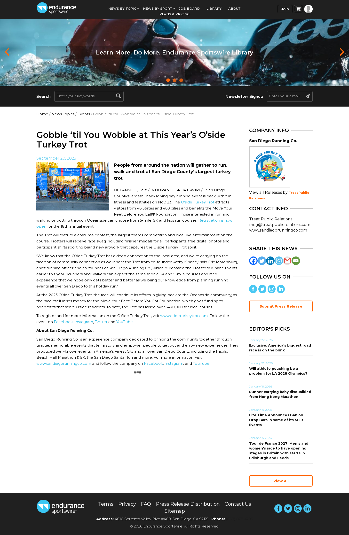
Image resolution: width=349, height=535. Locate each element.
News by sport (157, 8)
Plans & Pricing (174, 14)
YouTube (124, 321)
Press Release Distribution (188, 504)
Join (285, 9)
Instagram (83, 321)
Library (214, 8)
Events (84, 114)
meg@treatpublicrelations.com (279, 224)
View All (280, 481)
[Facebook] (253, 260)
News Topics (62, 114)
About (234, 8)
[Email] (296, 260)
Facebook (63, 321)
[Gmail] (287, 260)
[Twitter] (262, 260)
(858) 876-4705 (239, 519)
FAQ (146, 504)
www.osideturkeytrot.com (184, 315)
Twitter (101, 321)
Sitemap (174, 511)
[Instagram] (279, 260)
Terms (105, 504)
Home (42, 114)
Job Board (189, 8)
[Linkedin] (270, 260)
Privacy (127, 504)
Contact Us (238, 504)
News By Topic (122, 8)
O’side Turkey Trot (197, 202)
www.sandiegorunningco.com (63, 363)
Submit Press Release (281, 306)
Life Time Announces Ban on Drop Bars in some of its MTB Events (276, 420)
